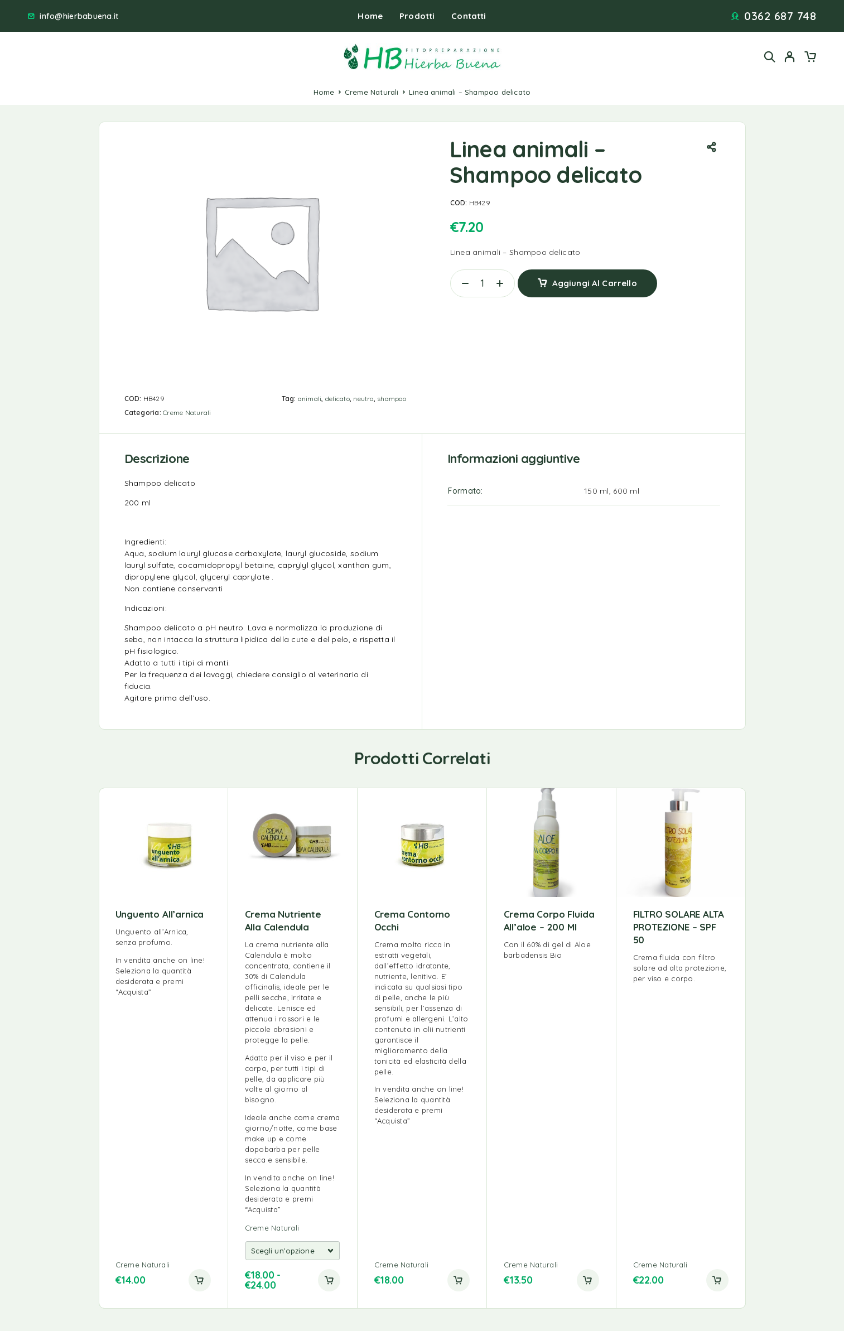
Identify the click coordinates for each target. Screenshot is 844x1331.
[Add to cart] (329, 1280)
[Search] (770, 56)
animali (310, 398)
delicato (337, 398)
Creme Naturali (372, 92)
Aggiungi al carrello (594, 283)
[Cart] (810, 58)
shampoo (391, 398)
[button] (200, 1280)
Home (370, 16)
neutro (363, 398)
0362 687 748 (780, 16)
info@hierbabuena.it (79, 16)
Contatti (468, 16)
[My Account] (790, 56)
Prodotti (417, 16)
